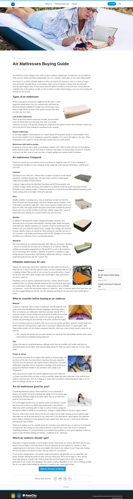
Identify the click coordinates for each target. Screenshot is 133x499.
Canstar (66, 487)
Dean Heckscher (22, 69)
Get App (111, 4)
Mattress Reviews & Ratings (52, 469)
